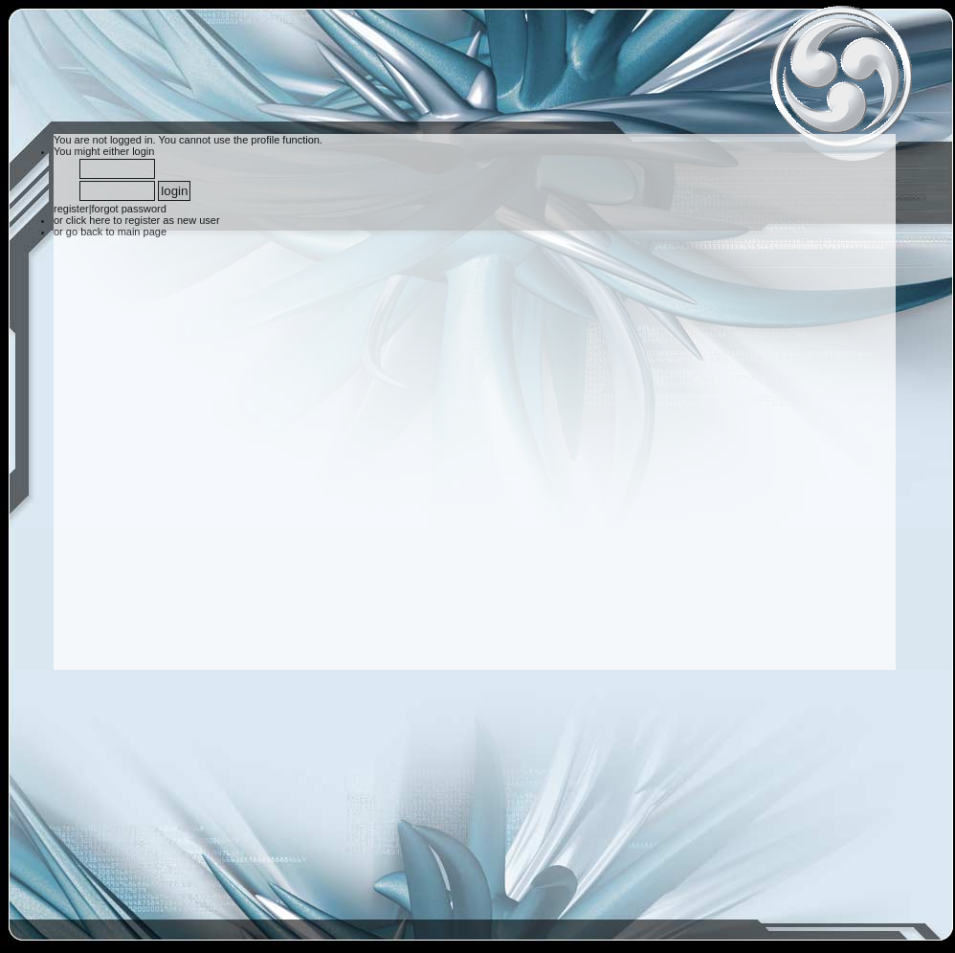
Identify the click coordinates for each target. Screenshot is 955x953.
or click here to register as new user (137, 220)
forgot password (129, 208)
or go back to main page (110, 231)
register (71, 208)
